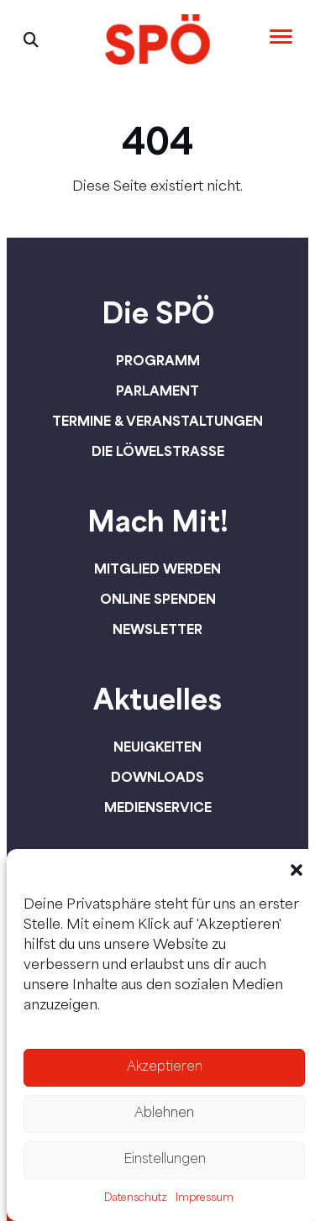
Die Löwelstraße (158, 451)
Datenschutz (135, 1198)
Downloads (157, 776)
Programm (158, 360)
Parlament (157, 390)
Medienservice (158, 807)
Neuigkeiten (157, 746)
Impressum (205, 1198)
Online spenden (158, 598)
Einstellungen (164, 1160)
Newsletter (157, 629)
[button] (296, 870)
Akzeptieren (164, 1067)
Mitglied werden (157, 568)
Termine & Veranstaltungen (157, 420)
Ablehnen (164, 1114)
